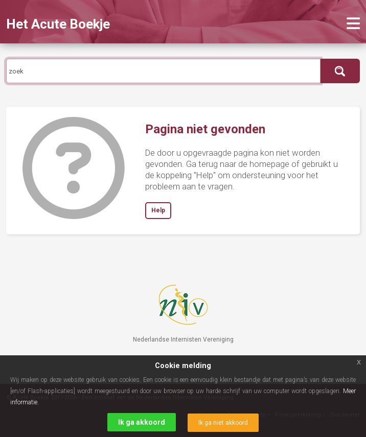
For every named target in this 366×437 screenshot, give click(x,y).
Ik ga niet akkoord (223, 422)
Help (158, 210)
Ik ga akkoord (141, 422)
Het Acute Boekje (58, 24)
